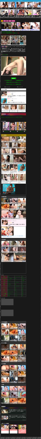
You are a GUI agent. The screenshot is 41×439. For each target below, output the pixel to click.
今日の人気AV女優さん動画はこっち (7, 31)
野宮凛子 (5, 46)
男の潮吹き (9, 284)
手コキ (23, 286)
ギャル (9, 286)
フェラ (15, 46)
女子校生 (4, 295)
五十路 (2, 46)
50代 (8, 46)
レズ (8, 282)
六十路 (4, 282)
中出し (4, 276)
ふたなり (16, 295)
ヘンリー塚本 (10, 278)
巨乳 (15, 278)
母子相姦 (18, 46)
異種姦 (9, 295)
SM (22, 284)
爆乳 (15, 284)
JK (15, 280)
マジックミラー (17, 286)
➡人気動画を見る (8, 80)
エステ (23, 282)
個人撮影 (23, 280)
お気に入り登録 (4, 54)
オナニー (16, 293)
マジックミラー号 (17, 276)
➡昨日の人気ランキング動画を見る (13, 84)
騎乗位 (24, 46)
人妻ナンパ (23, 278)
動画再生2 (13, 78)
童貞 (22, 293)
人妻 (22, 276)
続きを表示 (3, 298)
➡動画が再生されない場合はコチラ (13, 82)
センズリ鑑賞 (4, 293)
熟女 (21, 46)
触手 (22, 295)
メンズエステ (17, 282)
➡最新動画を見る (19, 80)
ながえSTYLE (4, 278)
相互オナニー (10, 293)
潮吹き (4, 284)
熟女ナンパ (9, 280)
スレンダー (11, 46)
